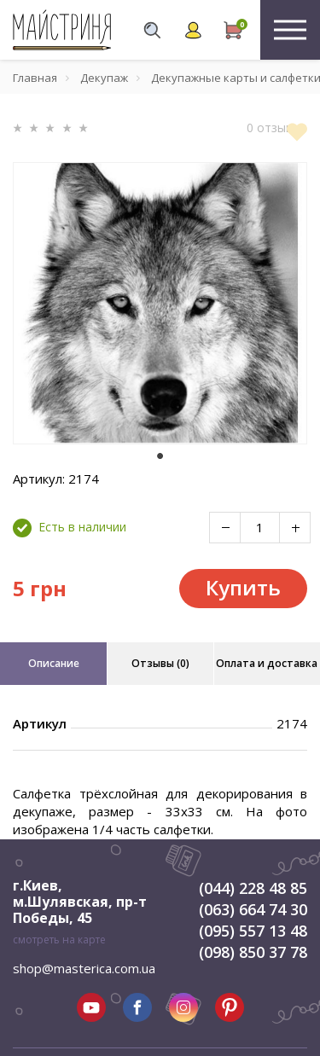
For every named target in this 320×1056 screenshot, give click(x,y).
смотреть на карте (59, 939)
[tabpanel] (160, 303)
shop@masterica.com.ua (84, 968)
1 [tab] (160, 456)
